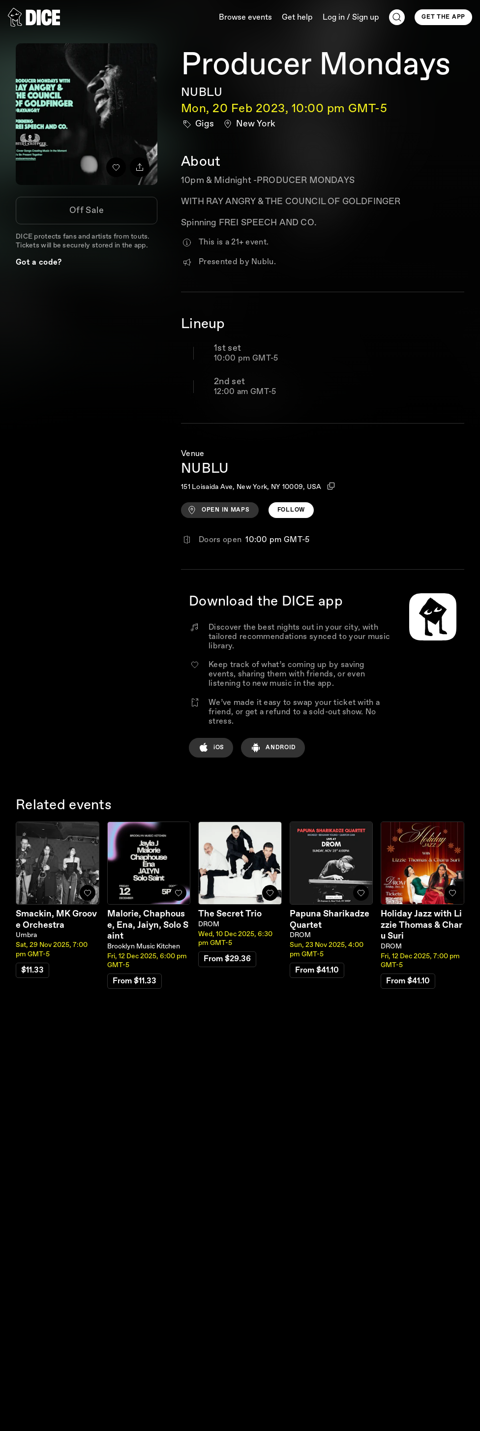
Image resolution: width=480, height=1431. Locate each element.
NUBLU (201, 92)
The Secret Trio (230, 913)
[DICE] (34, 17)
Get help (297, 17)
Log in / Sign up (351, 17)
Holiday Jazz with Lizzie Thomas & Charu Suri (421, 925)
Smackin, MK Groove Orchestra (56, 919)
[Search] (397, 17)
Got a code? (39, 262)
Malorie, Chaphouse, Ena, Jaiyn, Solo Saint (147, 925)
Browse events (245, 17)
